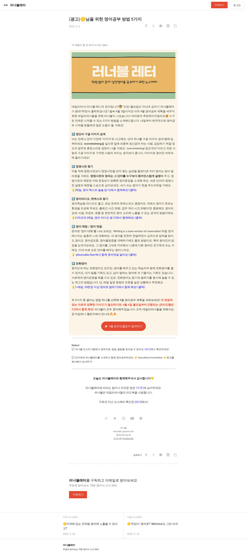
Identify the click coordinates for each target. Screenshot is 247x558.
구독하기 (219, 5)
